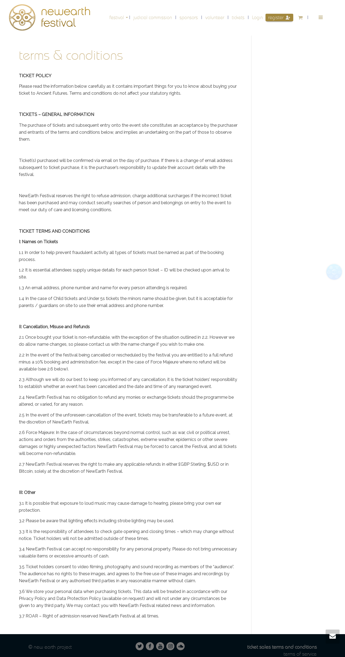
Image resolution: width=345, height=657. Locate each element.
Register (279, 17)
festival (117, 17)
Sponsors (189, 17)
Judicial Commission (152, 17)
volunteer (214, 17)
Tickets (238, 17)
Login (257, 17)
